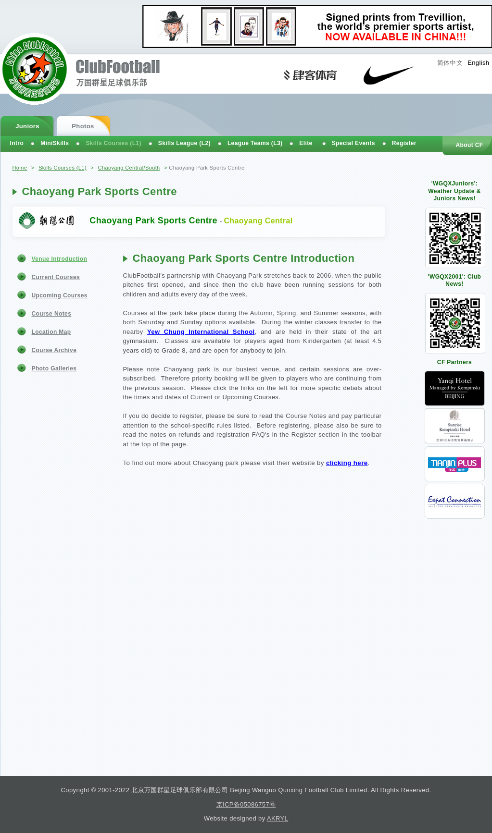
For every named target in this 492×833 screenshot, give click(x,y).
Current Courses (56, 277)
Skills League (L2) (184, 143)
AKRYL (277, 818)
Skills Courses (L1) (62, 168)
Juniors (27, 126)
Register (404, 143)
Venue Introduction (60, 259)
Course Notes (52, 313)
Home (20, 168)
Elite (305, 143)
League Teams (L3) (254, 143)
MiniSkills (54, 143)
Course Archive (54, 350)
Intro (17, 143)
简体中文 (450, 62)
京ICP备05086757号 (246, 804)
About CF (469, 145)
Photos (83, 126)
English (478, 62)
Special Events (353, 143)
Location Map (51, 332)
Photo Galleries (54, 368)
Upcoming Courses (60, 295)
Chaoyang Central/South (129, 168)
